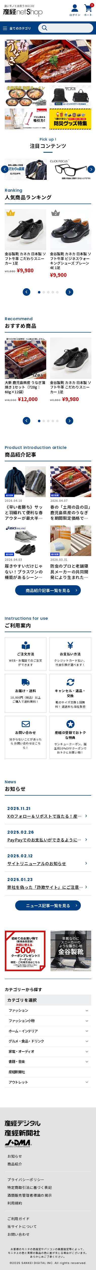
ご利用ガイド (18, 1218)
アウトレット (18, 1082)
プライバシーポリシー (25, 1179)
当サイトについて (22, 1226)
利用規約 (14, 1203)
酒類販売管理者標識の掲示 (29, 1195)
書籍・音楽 (17, 1061)
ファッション (18, 1010)
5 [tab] (57, 292)
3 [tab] (48, 292)
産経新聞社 (17, 1071)
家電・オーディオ (21, 1051)
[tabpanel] (25, 246)
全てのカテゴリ (20, 28)
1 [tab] (39, 292)
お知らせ (14, 1156)
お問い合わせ (18, 1234)
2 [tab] (43, 292)
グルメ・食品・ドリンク (26, 1041)
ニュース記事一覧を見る (48, 905)
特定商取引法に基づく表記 (29, 1187)
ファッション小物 (21, 1020)
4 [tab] (53, 292)
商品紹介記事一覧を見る (48, 590)
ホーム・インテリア (23, 1030)
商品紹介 (14, 1163)
